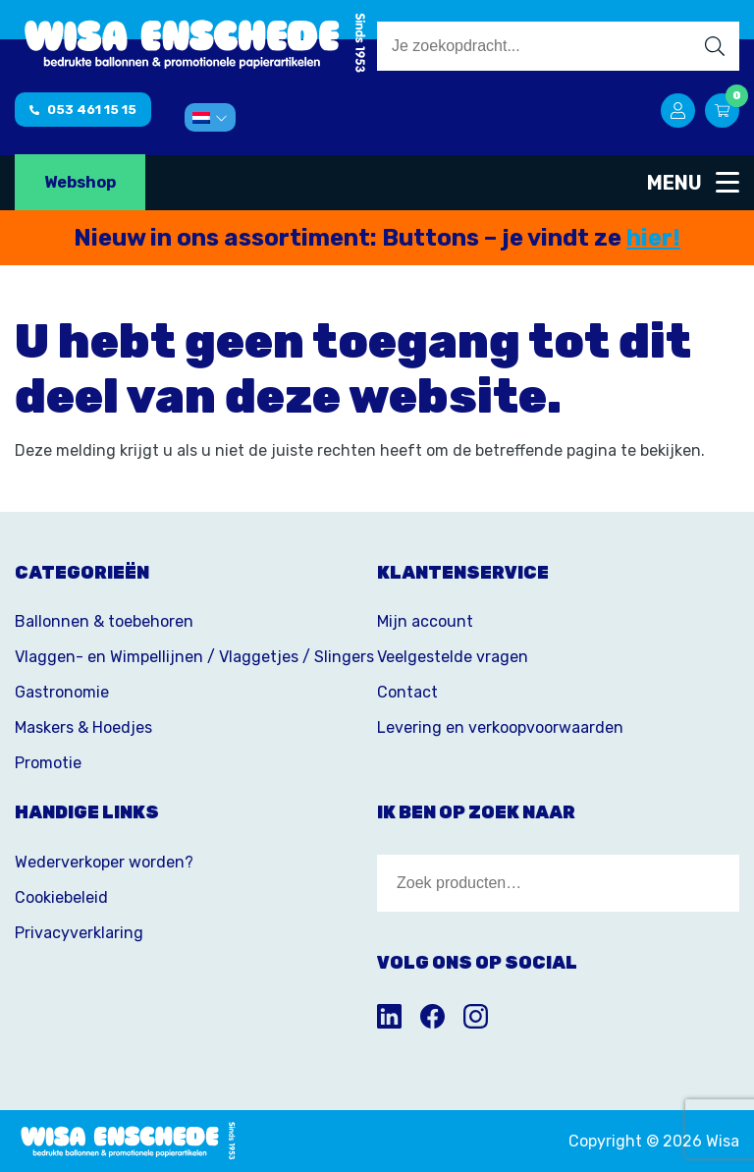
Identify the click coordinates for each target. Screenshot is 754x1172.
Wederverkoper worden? (104, 862)
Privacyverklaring (79, 932)
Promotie (48, 762)
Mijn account (425, 621)
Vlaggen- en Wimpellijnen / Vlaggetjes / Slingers (194, 656)
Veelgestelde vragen (452, 656)
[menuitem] (210, 117)
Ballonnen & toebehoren (104, 621)
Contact (407, 692)
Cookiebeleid (61, 897)
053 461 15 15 (82, 109)
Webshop (80, 182)
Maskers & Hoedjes (83, 727)
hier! (653, 237)
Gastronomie (62, 692)
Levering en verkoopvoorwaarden (500, 727)
